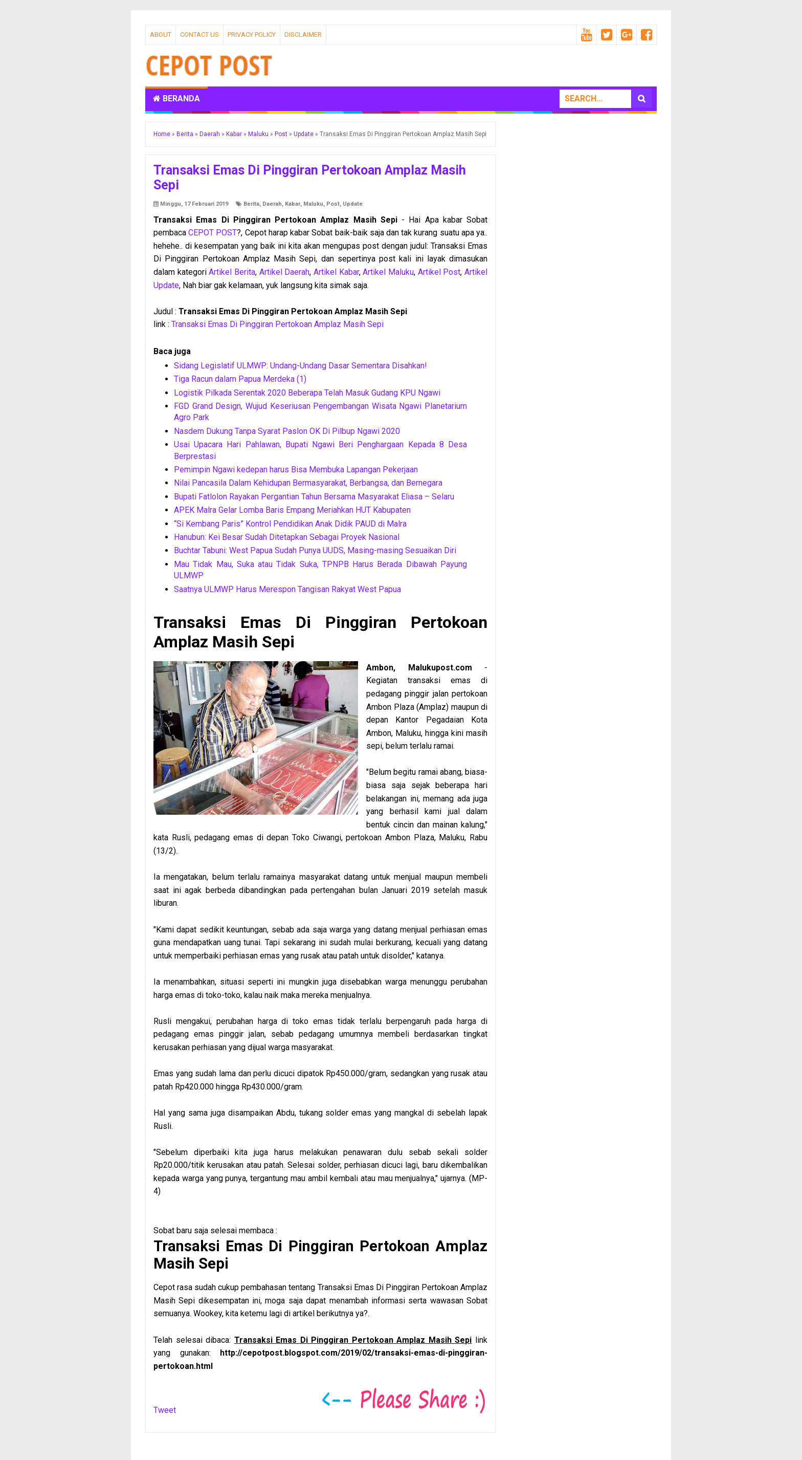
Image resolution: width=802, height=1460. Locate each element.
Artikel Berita (232, 272)
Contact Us (199, 34)
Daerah (272, 204)
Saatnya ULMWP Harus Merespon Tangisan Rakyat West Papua (287, 589)
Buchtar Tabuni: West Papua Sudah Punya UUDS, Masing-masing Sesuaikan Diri (315, 550)
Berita (251, 204)
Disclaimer (303, 34)
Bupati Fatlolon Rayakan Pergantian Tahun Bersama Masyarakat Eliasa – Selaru (314, 497)
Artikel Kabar (336, 272)
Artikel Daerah (284, 272)
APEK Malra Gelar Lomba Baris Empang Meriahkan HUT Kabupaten (292, 510)
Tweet (164, 1410)
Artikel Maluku (388, 272)
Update (353, 204)
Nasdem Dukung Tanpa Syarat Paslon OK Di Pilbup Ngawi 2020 (287, 431)
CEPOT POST (212, 232)
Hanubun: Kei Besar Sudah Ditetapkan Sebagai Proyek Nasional (286, 537)
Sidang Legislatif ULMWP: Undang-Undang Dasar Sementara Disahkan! (300, 366)
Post (333, 204)
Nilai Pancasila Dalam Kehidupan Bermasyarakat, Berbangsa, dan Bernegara (308, 483)
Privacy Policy (252, 34)
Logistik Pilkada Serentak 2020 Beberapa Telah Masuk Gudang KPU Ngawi (307, 393)
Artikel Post (439, 272)
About (160, 34)
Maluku (313, 204)
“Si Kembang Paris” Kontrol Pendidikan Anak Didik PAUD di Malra (290, 524)
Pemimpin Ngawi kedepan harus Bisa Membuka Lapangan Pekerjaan (296, 469)
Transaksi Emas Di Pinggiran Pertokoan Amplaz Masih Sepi (277, 324)
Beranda (176, 98)
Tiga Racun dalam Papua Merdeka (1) (240, 379)
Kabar (292, 204)
